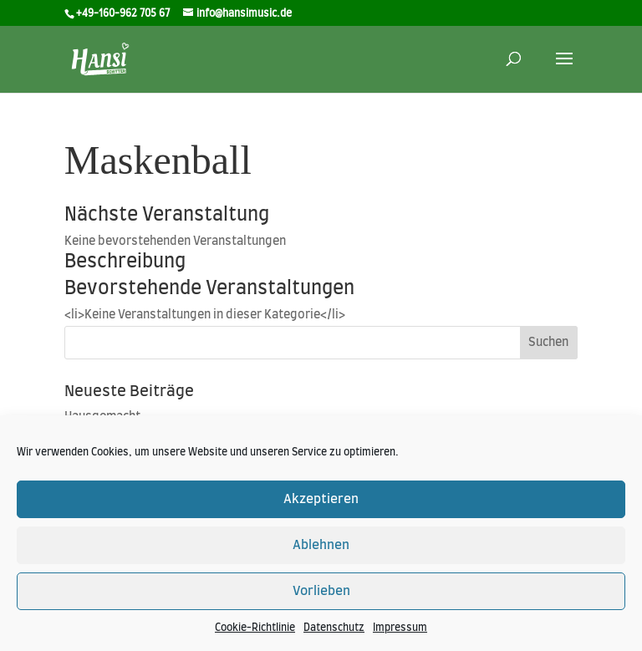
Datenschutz (333, 628)
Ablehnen (321, 545)
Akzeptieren (321, 499)
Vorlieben (321, 591)
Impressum (400, 628)
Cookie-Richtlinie (255, 628)
